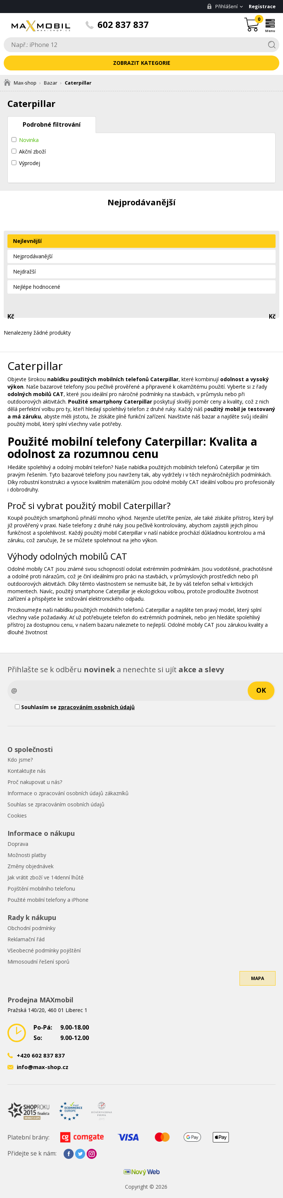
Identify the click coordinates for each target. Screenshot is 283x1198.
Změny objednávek (30, 866)
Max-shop (20, 82)
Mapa (257, 978)
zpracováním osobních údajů (96, 707)
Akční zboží (32, 151)
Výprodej (29, 163)
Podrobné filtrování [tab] (52, 124)
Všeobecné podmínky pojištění (44, 950)
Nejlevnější (27, 240)
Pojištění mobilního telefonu (41, 888)
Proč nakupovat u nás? (34, 782)
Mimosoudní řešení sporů (38, 961)
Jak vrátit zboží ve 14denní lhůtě (45, 877)
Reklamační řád (26, 939)
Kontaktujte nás (26, 770)
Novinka (29, 139)
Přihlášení (222, 6)
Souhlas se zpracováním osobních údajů (55, 804)
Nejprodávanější (32, 256)
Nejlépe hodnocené (36, 286)
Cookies (17, 815)
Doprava (17, 843)
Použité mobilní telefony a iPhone (48, 899)
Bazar (50, 82)
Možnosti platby (26, 855)
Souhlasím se (75, 707)
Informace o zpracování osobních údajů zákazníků (68, 793)
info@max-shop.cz (42, 1067)
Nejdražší (24, 271)
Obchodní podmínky (31, 928)
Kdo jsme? (20, 759)
